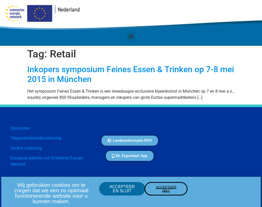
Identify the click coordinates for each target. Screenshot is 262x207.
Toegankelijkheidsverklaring (35, 138)
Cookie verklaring (26, 148)
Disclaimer (20, 128)
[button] (131, 36)
